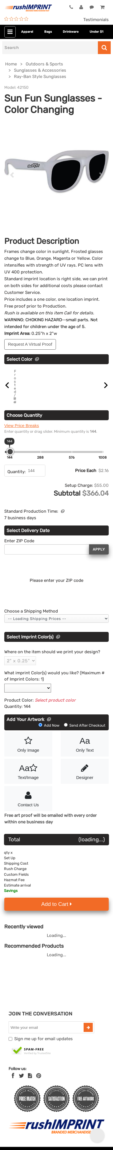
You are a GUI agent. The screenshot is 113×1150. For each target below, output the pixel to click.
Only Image (28, 743)
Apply (99, 549)
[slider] (10, 451)
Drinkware (70, 32)
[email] (47, 1027)
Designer (84, 771)
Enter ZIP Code (19, 540)
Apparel (27, 32)
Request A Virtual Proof (30, 344)
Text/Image (28, 771)
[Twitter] (21, 1075)
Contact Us (28, 798)
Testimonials (96, 19)
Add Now (49, 725)
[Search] (50, 47)
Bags (48, 32)
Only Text (84, 743)
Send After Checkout (84, 725)
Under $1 (96, 32)
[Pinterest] (38, 1075)
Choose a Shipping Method (31, 610)
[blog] (30, 1075)
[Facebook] (13, 1075)
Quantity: (16, 471)
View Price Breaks (21, 425)
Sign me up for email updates (43, 1038)
